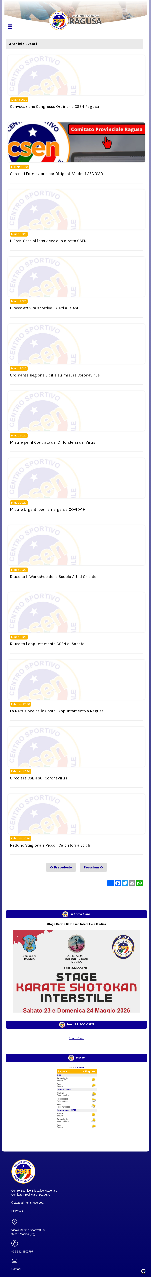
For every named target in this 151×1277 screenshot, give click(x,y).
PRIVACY (17, 1210)
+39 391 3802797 (22, 1251)
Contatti (16, 1269)
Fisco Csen (76, 1038)
